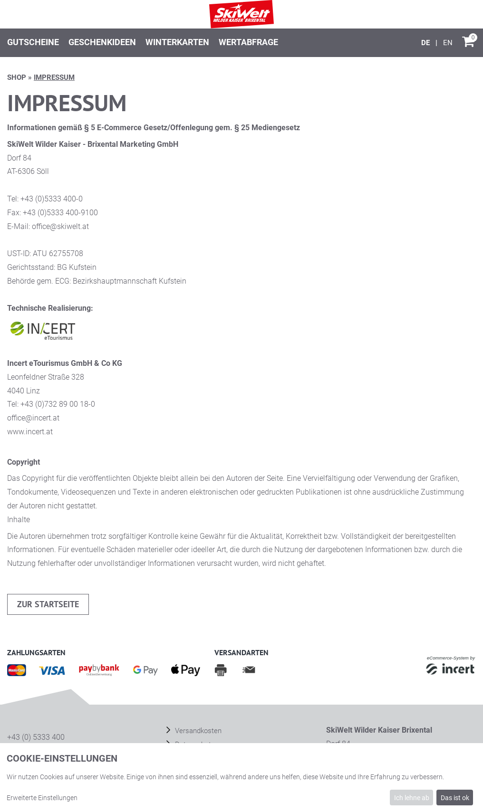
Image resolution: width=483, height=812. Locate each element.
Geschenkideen (102, 42)
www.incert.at (30, 431)
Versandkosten (197, 730)
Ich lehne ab (411, 798)
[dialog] (241, 777)
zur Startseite (48, 604)
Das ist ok (455, 798)
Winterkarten (177, 42)
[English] (447, 42)
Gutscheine (33, 42)
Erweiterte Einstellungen (42, 798)
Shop (16, 77)
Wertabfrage (248, 42)
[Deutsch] (426, 42)
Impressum (54, 77)
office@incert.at (33, 417)
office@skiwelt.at (60, 226)
